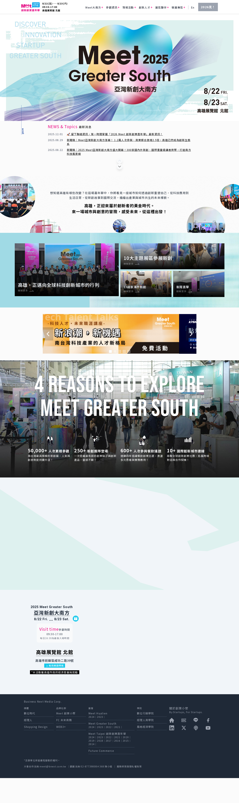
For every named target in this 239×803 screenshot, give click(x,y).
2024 (91, 741)
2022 (109, 752)
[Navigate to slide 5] (128, 376)
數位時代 (29, 738)
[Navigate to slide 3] (119, 376)
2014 (91, 769)
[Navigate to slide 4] (124, 376)
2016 (117, 765)
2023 (100, 741)
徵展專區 (177, 7)
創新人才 (144, 7)
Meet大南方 (93, 7)
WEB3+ (61, 752)
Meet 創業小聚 (65, 738)
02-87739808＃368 (93, 791)
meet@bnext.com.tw (52, 791)
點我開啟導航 (55, 690)
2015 (126, 765)
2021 (117, 752)
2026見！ (208, 7)
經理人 (28, 745)
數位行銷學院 (145, 738)
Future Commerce (101, 776)
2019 (91, 765)
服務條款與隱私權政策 (129, 791)
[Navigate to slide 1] (110, 376)
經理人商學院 (145, 745)
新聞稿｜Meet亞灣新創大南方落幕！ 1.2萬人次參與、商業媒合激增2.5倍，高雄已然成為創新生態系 (129, 142)
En (192, 7)
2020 (126, 762)
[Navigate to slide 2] (115, 376)
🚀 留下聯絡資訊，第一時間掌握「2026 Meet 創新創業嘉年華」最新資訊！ (115, 134)
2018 (100, 765)
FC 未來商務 (64, 745)
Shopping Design (36, 752)
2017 (109, 765)
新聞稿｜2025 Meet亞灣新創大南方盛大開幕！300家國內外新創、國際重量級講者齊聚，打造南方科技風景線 (129, 152)
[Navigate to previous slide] (48, 358)
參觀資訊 (111, 7)
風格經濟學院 (145, 752)
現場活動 (128, 7)
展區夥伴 (161, 7)
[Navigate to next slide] (191, 358)
